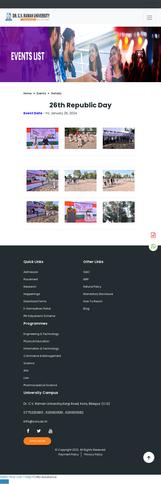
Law (26, 378)
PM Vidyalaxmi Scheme (39, 316)
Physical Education (36, 341)
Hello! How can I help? (16, 477)
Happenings (31, 294)
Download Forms (35, 301)
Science (28, 363)
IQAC (86, 272)
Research (29, 286)
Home (27, 93)
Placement (30, 279)
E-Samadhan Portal (37, 308)
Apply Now (37, 441)
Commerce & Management (42, 356)
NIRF (86, 279)
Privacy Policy (93, 454)
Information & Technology (41, 348)
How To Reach (93, 301)
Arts (26, 370)
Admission (30, 272)
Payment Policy (68, 454)
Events (41, 93)
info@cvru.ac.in (35, 421)
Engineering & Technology (41, 334)
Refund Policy (92, 286)
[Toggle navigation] (149, 16)
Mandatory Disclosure (98, 294)
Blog (86, 308)
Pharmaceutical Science (40, 385)
